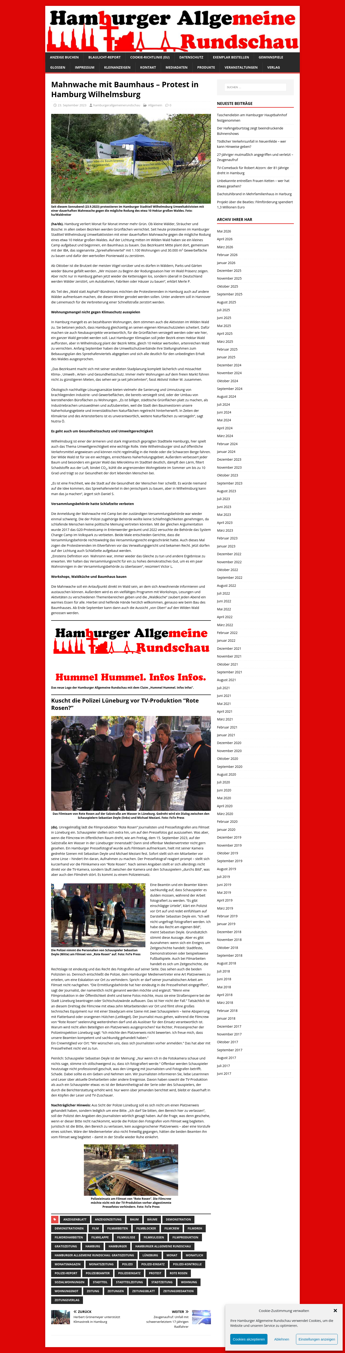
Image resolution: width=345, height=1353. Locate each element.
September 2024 (229, 388)
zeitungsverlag (67, 1300)
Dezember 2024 (229, 365)
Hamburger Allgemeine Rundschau (163, 1246)
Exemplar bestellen (231, 57)
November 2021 (229, 656)
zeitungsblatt (143, 1291)
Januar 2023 (226, 546)
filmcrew (171, 1228)
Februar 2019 (227, 916)
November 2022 (229, 562)
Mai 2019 (224, 892)
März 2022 (225, 625)
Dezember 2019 (229, 837)
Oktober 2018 (227, 947)
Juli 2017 (223, 1065)
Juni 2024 (224, 412)
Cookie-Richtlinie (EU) (150, 57)
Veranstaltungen (241, 67)
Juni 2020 (224, 790)
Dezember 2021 (229, 648)
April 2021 (225, 711)
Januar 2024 (226, 451)
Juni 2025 (224, 317)
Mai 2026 (224, 231)
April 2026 (225, 239)
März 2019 (225, 908)
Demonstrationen (69, 1228)
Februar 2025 (227, 349)
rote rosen (178, 1273)
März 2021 (225, 719)
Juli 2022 (223, 593)
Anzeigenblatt (74, 1219)
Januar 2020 (226, 829)
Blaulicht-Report (104, 57)
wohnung (189, 1282)
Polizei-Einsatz (153, 1264)
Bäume (152, 1219)
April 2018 (225, 995)
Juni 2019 (224, 884)
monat (172, 1255)
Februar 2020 (227, 821)
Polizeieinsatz (129, 1273)
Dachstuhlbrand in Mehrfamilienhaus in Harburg (254, 194)
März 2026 (225, 247)
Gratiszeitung (66, 1246)
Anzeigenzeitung (108, 1219)
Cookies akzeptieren (249, 1339)
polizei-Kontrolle (187, 1264)
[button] (335, 1310)
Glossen (57, 67)
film (95, 1228)
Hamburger (118, 1246)
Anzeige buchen (64, 57)
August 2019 (226, 869)
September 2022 (229, 577)
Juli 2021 (223, 688)
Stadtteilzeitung (129, 1282)
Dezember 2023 (229, 459)
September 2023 (229, 483)
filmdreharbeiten (69, 1237)
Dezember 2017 (229, 1026)
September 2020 (229, 766)
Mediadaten (177, 67)
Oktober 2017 (227, 1042)
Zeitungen (116, 1291)
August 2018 (226, 963)
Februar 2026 (227, 254)
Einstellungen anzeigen (317, 1339)
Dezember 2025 (229, 270)
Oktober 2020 (227, 758)
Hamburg (93, 1246)
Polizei (127, 1264)
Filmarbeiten (117, 1228)
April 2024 (225, 428)
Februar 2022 (227, 632)
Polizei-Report (66, 1273)
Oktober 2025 (227, 286)
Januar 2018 (226, 1018)
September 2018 (229, 955)
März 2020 (225, 813)
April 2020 (225, 806)
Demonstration (178, 1219)
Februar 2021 (227, 727)
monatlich (194, 1255)
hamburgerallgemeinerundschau (116, 105)
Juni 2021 (224, 695)
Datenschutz (191, 57)
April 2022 (225, 617)
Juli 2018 (223, 971)
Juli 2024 (223, 404)
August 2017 (226, 1057)
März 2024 (225, 436)
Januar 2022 (226, 640)
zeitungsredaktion (178, 1291)
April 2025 (225, 333)
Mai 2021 (224, 703)
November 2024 (229, 373)
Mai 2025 (224, 325)
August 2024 (226, 396)
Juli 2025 (223, 310)
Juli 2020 (223, 782)
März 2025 (225, 341)
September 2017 (229, 1050)
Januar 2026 (226, 263)
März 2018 (225, 1002)
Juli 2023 (223, 499)
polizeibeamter (98, 1273)
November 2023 (229, 467)
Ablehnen (281, 1339)
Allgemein (155, 105)
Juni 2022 (224, 601)
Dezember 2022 (229, 554)
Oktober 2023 (227, 475)
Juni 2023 (224, 507)
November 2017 (229, 1034)
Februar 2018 (227, 1010)
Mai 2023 (224, 514)
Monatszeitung (101, 1264)
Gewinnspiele (271, 57)
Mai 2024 (224, 420)
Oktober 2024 (227, 381)
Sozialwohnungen (69, 1282)
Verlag (273, 67)
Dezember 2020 (229, 743)
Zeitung (93, 1291)
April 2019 (225, 900)
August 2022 (226, 585)
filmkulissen (154, 1237)
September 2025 (229, 294)
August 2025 (226, 302)
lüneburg (150, 1255)
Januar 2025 (226, 357)
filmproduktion (185, 1237)
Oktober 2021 (227, 664)
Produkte (206, 67)
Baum (134, 1219)
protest (155, 1273)
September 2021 (229, 672)
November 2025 (229, 278)
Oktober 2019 (227, 853)
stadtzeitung (162, 1282)
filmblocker (146, 1228)
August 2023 (226, 491)
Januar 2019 (226, 924)
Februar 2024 (227, 444)
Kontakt (148, 67)
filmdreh (195, 1228)
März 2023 (225, 530)
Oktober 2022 (227, 569)
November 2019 (229, 845)
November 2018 (229, 939)
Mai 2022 (224, 609)
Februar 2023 (227, 538)
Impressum (84, 67)
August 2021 (226, 680)
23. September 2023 (72, 105)
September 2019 (229, 861)
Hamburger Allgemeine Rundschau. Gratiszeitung (94, 1255)
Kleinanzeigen (117, 67)
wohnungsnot (66, 1291)
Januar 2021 (226, 735)
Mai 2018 (224, 987)
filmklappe (100, 1237)
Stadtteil (100, 1282)
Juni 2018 (224, 979)
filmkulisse (126, 1237)
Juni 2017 (224, 1073)
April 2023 (225, 522)
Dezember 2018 (229, 932)
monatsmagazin (68, 1264)
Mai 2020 (224, 798)
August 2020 (226, 774)
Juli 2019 (223, 876)
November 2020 (229, 751)
